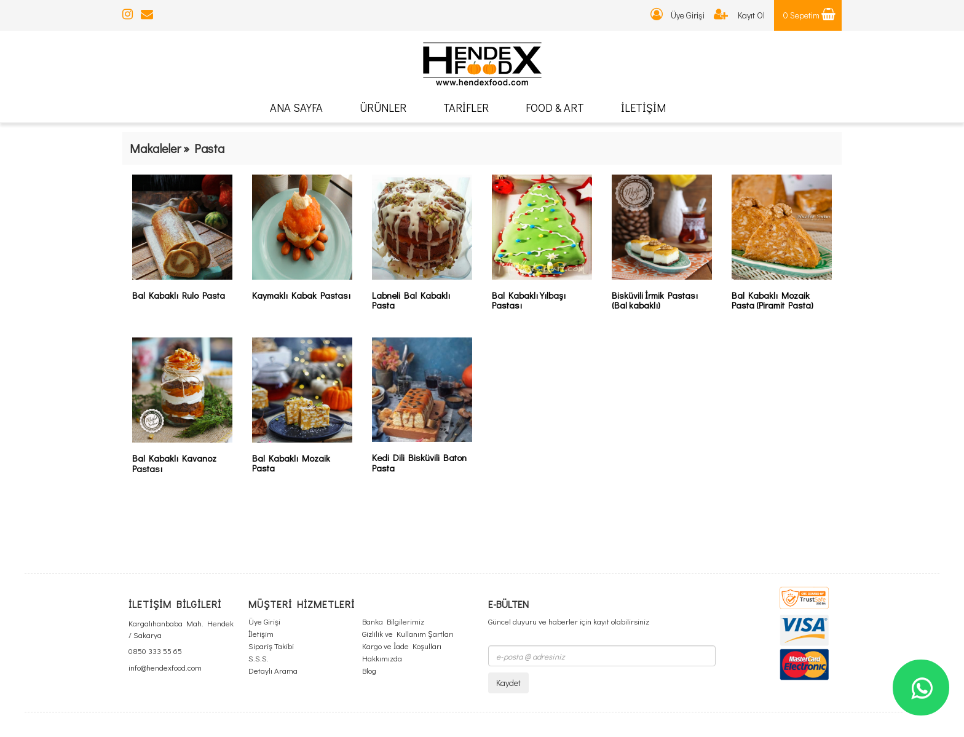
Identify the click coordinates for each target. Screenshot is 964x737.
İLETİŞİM (643, 107)
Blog (369, 670)
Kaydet (508, 682)
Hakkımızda (382, 658)
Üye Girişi (677, 15)
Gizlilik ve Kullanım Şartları (408, 633)
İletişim (261, 633)
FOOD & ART (555, 107)
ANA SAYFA (296, 107)
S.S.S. (258, 658)
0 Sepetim (809, 15)
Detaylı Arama (273, 670)
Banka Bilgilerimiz (393, 621)
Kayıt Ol (739, 15)
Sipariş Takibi (271, 645)
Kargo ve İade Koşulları (401, 645)
